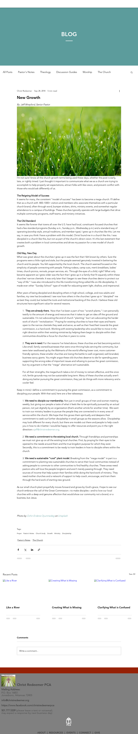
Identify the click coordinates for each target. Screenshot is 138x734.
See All (132, 574)
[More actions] (119, 91)
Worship (87, 72)
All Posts (7, 72)
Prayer (19, 533)
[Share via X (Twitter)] (25, 549)
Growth (50, 533)
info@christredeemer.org (15, 700)
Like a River (13, 607)
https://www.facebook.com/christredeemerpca (27, 705)
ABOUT (41, 732)
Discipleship (66, 533)
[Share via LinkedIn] (32, 549)
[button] (131, 72)
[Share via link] (39, 549)
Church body (40, 533)
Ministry (57, 533)
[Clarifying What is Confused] (114, 590)
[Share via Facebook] (18, 549)
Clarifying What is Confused (114, 607)
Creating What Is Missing (66, 607)
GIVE (97, 732)
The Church (104, 72)
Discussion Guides (66, 72)
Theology (45, 72)
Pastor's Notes (26, 72)
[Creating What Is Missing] (69, 590)
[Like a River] (23, 590)
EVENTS (71, 732)
